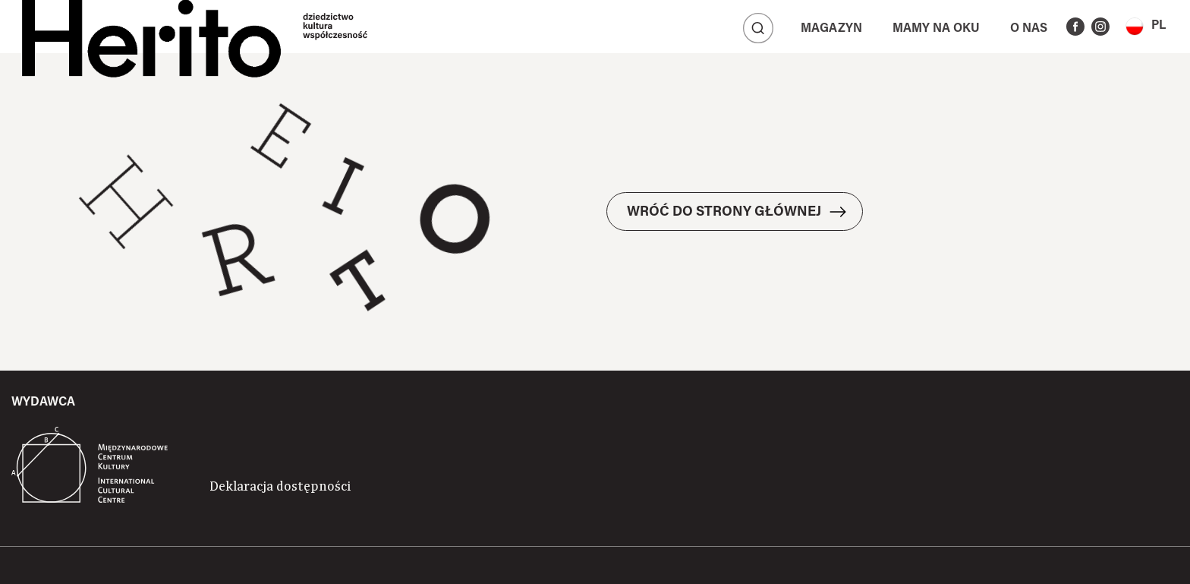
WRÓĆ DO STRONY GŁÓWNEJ (724, 212)
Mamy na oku (936, 29)
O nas (1028, 29)
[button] (1145, 26)
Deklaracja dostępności (280, 486)
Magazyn (831, 29)
